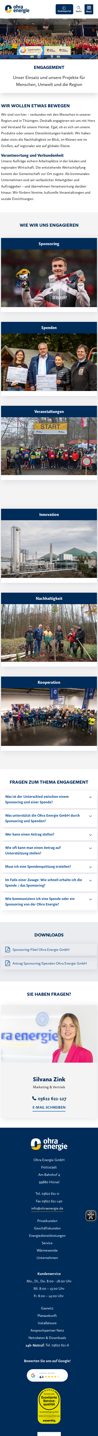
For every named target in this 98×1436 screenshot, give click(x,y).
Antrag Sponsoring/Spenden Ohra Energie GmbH (49, 963)
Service (47, 1243)
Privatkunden (47, 1221)
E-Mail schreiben (49, 1107)
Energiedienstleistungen (47, 1236)
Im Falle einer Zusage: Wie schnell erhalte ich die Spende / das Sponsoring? (43, 883)
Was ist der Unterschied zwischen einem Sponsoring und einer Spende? (37, 799)
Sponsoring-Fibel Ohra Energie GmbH (41, 949)
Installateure (47, 1323)
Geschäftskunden (47, 1228)
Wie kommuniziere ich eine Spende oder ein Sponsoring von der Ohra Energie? (40, 901)
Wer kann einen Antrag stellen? (29, 834)
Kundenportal (64, 11)
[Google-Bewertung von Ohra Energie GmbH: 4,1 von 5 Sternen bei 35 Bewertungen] (47, 1375)
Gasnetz (47, 1308)
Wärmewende (47, 1250)
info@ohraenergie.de (47, 1208)
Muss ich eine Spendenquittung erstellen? (38, 866)
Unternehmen (47, 1258)
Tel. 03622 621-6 (57, 1345)
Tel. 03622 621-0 (47, 1193)
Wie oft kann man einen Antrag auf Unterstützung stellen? (33, 850)
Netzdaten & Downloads (47, 1338)
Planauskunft (47, 1316)
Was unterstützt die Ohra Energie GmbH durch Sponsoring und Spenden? (42, 818)
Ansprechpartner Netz (47, 1330)
